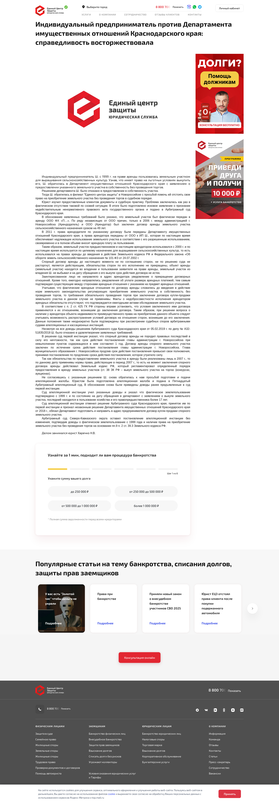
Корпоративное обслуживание (161, 756)
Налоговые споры (153, 739)
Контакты (195, 14)
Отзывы (214, 745)
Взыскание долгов (100, 750)
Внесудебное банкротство (105, 739)
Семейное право (45, 739)
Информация (217, 733)
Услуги (86, 14)
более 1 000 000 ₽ (146, 505)
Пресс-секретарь (219, 762)
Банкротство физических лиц (107, 733)
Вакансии (215, 773)
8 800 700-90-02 (168, 7)
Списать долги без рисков (105, 756)
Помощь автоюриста (48, 773)
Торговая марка (152, 745)
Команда (214, 739)
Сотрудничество (135, 14)
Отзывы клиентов (167, 14)
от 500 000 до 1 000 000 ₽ (79, 505)
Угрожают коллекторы (103, 762)
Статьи (213, 756)
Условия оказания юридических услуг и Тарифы (112, 775)
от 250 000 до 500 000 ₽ (146, 491)
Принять (230, 794)
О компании (107, 14)
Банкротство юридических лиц (161, 733)
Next (252, 608)
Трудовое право (45, 762)
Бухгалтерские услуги (156, 762)
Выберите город (94, 7)
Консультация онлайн (139, 657)
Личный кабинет (229, 8)
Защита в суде (44, 733)
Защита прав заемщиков (104, 745)
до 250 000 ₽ (79, 491)
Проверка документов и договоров (57, 767)
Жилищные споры (46, 745)
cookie (111, 793)
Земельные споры (46, 750)
